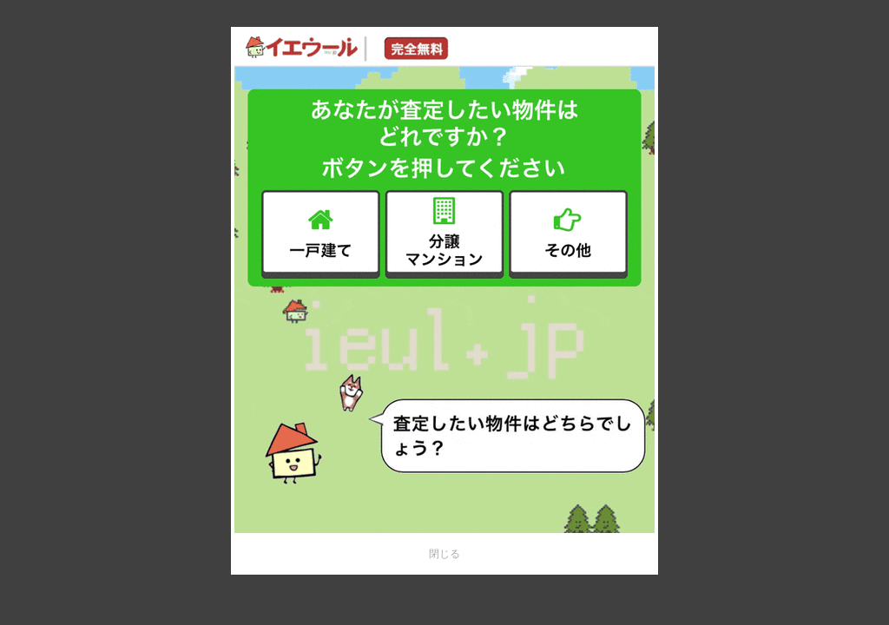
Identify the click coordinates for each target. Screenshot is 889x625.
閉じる (444, 554)
